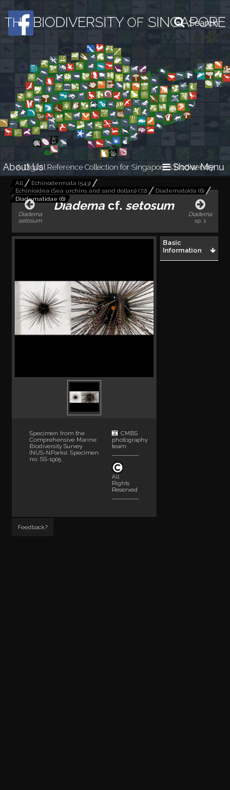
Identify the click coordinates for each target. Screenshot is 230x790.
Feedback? (33, 527)
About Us (23, 167)
